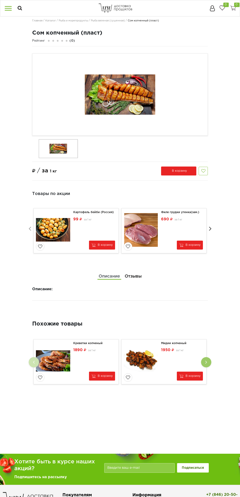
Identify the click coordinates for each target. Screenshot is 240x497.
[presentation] (29, 228)
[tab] (109, 276)
